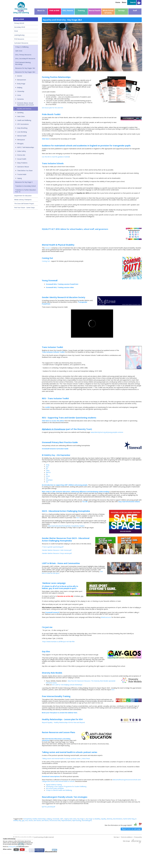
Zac (47, 482)
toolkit (47, 407)
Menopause (21, 140)
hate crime (72, 819)
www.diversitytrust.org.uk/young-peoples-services (107, 432)
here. (113, 690)
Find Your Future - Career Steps (24, 207)
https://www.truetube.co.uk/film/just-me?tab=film (58, 641)
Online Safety (21, 151)
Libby (47, 470)
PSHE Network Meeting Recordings (23, 63)
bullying (49, 819)
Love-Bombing (22, 132)
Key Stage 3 (81, 819)
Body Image (21, 84)
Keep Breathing (22, 128)
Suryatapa (49, 480)
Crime (19, 95)
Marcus (48, 472)
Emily (47, 465)
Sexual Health (21, 159)
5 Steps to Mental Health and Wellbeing (59, 790)
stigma (66, 819)
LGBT (61, 819)
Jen (47, 469)
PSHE (16, 31)
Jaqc (47, 467)
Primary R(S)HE (19, 23)
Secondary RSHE (19, 27)
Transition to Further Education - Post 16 (26, 191)
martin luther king (128, 819)
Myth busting (76, 820)
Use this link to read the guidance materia (55, 157)
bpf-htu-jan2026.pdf (48, 807)
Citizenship (20, 91)
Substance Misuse (23, 167)
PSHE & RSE (21, 155)
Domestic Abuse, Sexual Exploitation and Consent (25, 104)
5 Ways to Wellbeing (21, 47)
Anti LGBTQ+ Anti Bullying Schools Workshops (67, 685)
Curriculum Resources (21, 43)
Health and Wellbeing (24, 120)
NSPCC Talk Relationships (25, 147)
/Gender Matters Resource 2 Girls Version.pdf (56, 550)
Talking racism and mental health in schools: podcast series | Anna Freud (66, 758)
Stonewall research (52, 612)
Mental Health (21, 136)
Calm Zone (18, 51)
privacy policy (12, 846)
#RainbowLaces (106, 617)
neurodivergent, (87, 820)
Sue (47, 478)
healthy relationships (39, 819)
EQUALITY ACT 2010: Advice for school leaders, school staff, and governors (75, 229)
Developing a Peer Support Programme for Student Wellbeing (66, 786)
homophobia (27, 819)
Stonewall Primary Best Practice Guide (60, 442)
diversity (109, 819)
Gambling (20, 112)
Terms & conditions (126, 837)
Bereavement (21, 80)
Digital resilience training (54, 785)
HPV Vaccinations (23, 124)
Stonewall (55, 819)
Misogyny (20, 143)
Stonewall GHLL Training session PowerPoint (62, 284)
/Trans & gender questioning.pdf (52, 547)
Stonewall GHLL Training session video (60, 287)
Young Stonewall (49, 280)
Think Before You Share (25, 170)
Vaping (19, 178)
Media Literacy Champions (23, 200)
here (77, 517)
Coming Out (46, 261)
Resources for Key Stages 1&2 (25, 68)
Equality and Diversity (24, 109)
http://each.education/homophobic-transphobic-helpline (66, 526)
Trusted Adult (21, 174)
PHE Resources (19, 39)
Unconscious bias (55, 820)
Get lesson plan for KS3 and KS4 (52, 108)
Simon (48, 476)
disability (97, 819)
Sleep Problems (22, 163)
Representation (66, 820)
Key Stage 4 (90, 819)
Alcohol (19, 76)
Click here (45, 139)
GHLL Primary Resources (23, 55)
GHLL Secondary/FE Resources (25, 58)
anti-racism (37, 820)
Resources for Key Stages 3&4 (25, 72)
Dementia (20, 99)
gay (23, 820)
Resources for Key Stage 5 (23, 182)
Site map (116, 837)
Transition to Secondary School (25, 186)
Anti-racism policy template (55, 788)
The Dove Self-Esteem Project (24, 203)
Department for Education (23, 196)
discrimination (117, 819)
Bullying (19, 87)
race (26, 820)
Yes (16, 849)
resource (48, 248)
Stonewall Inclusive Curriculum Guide (55, 449)
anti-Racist (45, 820)
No (22, 849)
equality (103, 819)
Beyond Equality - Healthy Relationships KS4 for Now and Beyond (63, 722)
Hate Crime (21, 116)
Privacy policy (138, 837)
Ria (47, 474)
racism (31, 820)
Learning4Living (19, 35)
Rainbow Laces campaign (54, 583)
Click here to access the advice (53, 421)
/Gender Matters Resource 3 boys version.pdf (57, 553)
